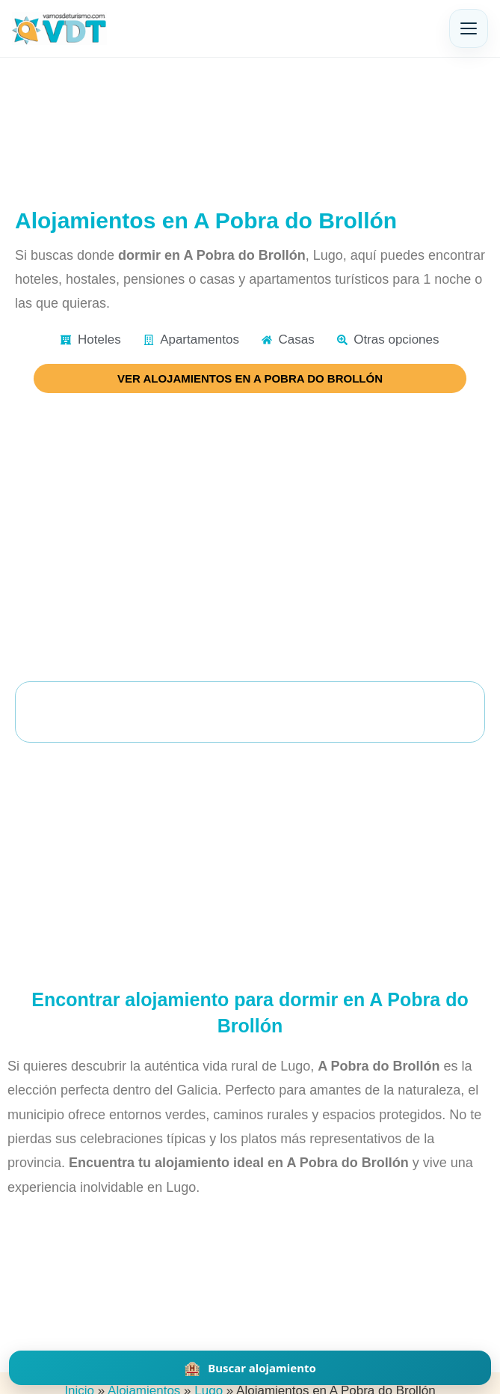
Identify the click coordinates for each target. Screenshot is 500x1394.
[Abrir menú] (468, 28)
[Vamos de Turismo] (59, 28)
